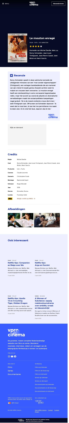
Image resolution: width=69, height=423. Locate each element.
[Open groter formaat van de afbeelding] (20, 220)
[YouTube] (12, 356)
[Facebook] (15, 356)
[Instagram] (9, 356)
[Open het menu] (5, 4)
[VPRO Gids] (39, 402)
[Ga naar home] (33, 4)
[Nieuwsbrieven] (58, 4)
